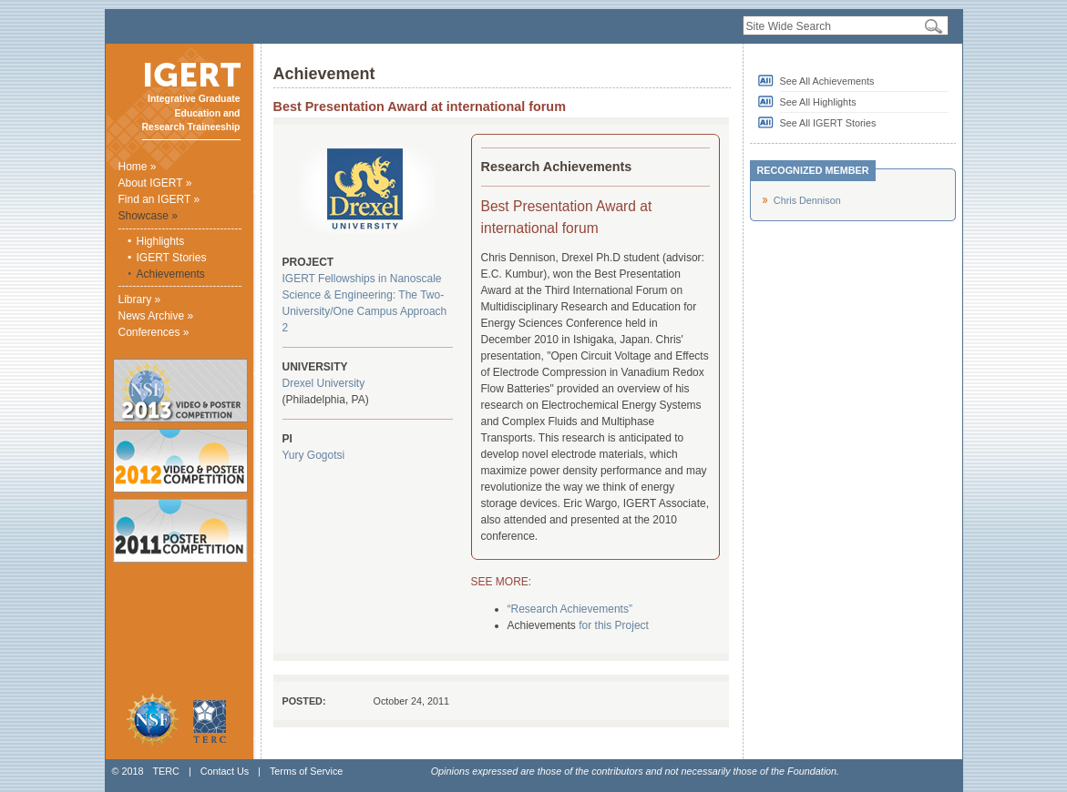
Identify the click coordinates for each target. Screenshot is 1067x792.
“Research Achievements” (570, 609)
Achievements (171, 274)
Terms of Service (306, 771)
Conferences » (154, 332)
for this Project (614, 625)
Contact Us (224, 771)
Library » (139, 299)
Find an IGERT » (159, 199)
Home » (137, 166)
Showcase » (148, 215)
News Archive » (156, 316)
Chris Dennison (807, 200)
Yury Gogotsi (313, 455)
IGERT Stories (172, 257)
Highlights (161, 241)
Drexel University (323, 383)
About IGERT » (155, 183)
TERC (165, 771)
